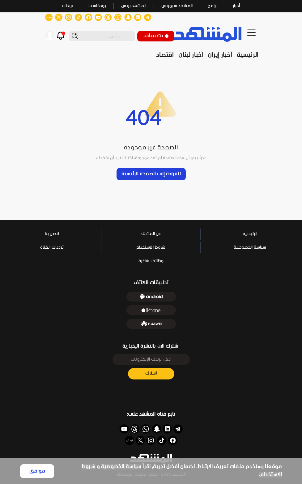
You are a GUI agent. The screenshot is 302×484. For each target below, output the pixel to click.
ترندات (67, 6)
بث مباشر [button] (155, 35)
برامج (213, 6)
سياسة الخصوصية (121, 466)
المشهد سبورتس (177, 6)
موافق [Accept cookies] (37, 471)
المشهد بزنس (133, 6)
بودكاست (97, 6)
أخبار (236, 6)
